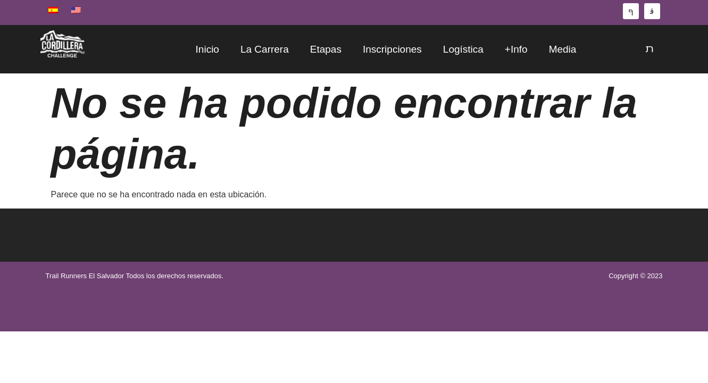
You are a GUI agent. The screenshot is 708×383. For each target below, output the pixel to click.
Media (563, 49)
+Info (516, 49)
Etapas (325, 49)
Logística (463, 49)
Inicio (207, 49)
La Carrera (264, 49)
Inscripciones (392, 49)
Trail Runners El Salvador (85, 276)
